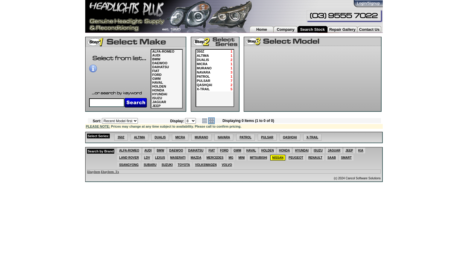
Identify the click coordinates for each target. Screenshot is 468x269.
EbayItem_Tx (110, 171)
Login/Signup (368, 3)
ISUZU (157, 98)
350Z (121, 137)
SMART (346, 157)
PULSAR (267, 137)
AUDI (156, 55)
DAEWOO (159, 63)
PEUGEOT (296, 157)
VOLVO (227, 164)
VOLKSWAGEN (206, 164)
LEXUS (160, 157)
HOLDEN (159, 86)
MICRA (180, 137)
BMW (156, 59)
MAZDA (195, 157)
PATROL (245, 137)
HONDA (158, 90)
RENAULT (315, 157)
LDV (147, 157)
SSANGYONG (128, 164)
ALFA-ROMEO (163, 51)
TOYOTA (184, 164)
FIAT (155, 71)
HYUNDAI (159, 94)
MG (230, 157)
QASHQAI (290, 137)
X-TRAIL (312, 137)
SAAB (331, 157)
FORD (156, 75)
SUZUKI (167, 164)
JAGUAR (159, 102)
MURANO (201, 137)
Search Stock (312, 29)
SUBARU (150, 164)
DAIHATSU (160, 67)
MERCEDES (214, 157)
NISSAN (277, 157)
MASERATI (177, 157)
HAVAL (157, 82)
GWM (156, 78)
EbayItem (93, 171)
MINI (241, 157)
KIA (360, 150)
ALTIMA (139, 137)
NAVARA (224, 137)
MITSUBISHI (258, 157)
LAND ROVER (129, 157)
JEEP (156, 106)
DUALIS (160, 137)
